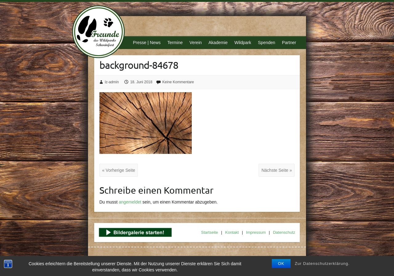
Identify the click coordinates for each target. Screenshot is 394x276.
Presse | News (147, 42)
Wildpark (243, 42)
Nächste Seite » (276, 170)
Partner (289, 42)
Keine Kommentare (178, 82)
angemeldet (130, 202)
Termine (175, 42)
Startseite (209, 232)
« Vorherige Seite (118, 170)
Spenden (266, 42)
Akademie (217, 42)
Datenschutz (284, 232)
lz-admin (112, 82)
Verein (196, 42)
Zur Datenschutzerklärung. (322, 263)
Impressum (256, 232)
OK (281, 263)
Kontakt (232, 232)
